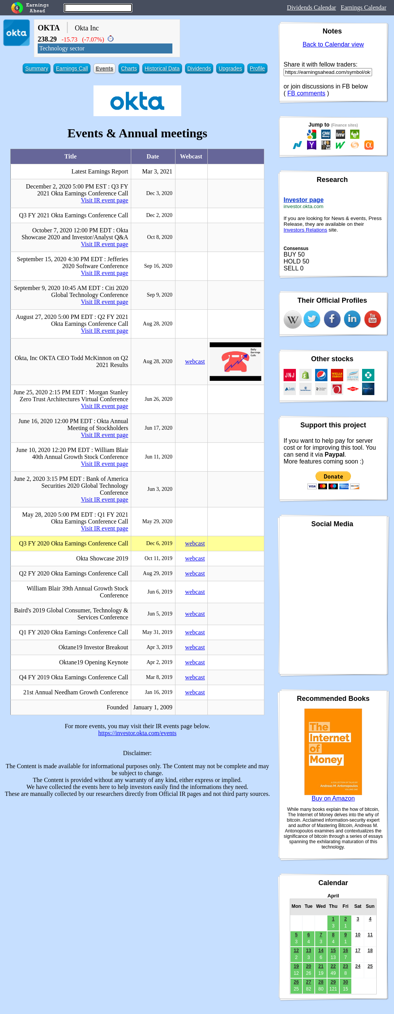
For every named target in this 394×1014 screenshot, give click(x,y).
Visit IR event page (104, 200)
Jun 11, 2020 (158, 457)
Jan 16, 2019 (158, 692)
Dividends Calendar (311, 7)
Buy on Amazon (333, 798)
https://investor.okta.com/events (137, 733)
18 (369, 950)
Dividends (199, 68)
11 (369, 934)
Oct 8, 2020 (159, 237)
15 (333, 950)
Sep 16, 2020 (158, 266)
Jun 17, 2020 (158, 428)
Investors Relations (305, 230)
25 (369, 966)
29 (333, 982)
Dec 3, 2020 (159, 193)
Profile (257, 68)
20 (308, 966)
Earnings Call (72, 68)
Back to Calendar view (333, 44)
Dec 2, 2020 (159, 215)
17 (357, 950)
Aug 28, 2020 (157, 324)
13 (308, 950)
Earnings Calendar (363, 7)
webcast (195, 361)
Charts (129, 68)
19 (296, 966)
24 (357, 966)
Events (105, 68)
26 (296, 982)
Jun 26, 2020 (158, 399)
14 (320, 950)
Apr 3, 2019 (159, 647)
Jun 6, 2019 (159, 592)
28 (320, 982)
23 (345, 966)
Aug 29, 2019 (157, 573)
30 (345, 982)
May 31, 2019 (157, 632)
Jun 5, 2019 (159, 614)
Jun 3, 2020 (159, 489)
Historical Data (162, 68)
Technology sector (62, 48)
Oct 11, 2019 (158, 558)
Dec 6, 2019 (159, 543)
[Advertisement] (137, 857)
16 (345, 950)
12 (296, 950)
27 (308, 982)
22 (333, 966)
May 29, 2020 (157, 521)
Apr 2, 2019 (159, 662)
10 (357, 934)
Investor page (304, 200)
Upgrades (230, 68)
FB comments (306, 93)
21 (320, 966)
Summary (36, 68)
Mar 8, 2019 (159, 677)
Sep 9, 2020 (159, 295)
